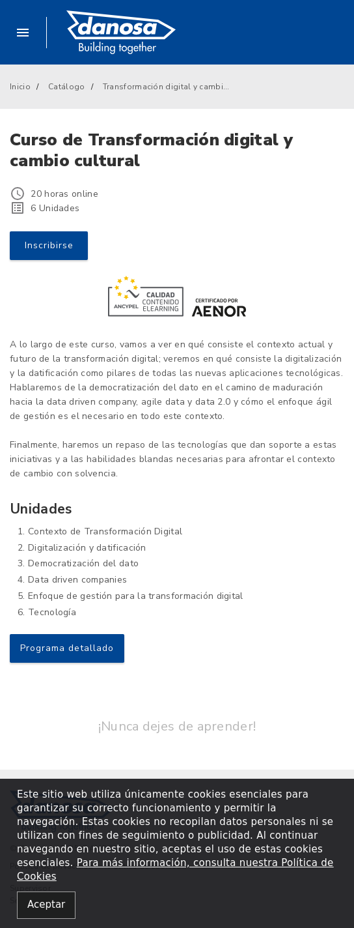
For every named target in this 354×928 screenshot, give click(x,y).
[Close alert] (46, 906)
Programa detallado (67, 648)
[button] (28, 32)
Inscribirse (49, 245)
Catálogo (66, 86)
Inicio (20, 86)
